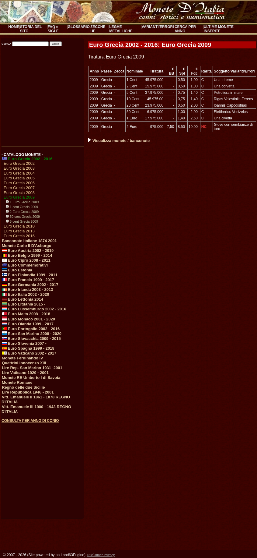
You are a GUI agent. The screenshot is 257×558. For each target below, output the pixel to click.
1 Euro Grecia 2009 (22, 202)
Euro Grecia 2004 (19, 173)
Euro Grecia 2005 (19, 178)
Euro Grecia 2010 (19, 226)
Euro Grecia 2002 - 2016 (27, 159)
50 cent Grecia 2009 (23, 216)
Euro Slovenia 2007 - (24, 343)
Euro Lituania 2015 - (23, 304)
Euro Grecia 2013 (19, 231)
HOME (13, 27)
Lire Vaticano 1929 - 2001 (25, 372)
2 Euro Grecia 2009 (22, 212)
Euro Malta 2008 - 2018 (26, 314)
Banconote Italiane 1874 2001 (29, 240)
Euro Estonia (17, 270)
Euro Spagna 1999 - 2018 (28, 348)
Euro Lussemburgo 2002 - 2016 (34, 309)
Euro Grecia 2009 (19, 197)
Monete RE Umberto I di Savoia (31, 377)
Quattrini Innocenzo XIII (24, 363)
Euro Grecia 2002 (19, 163)
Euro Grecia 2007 (19, 187)
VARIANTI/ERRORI (158, 27)
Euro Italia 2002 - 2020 (25, 294)
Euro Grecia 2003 (19, 168)
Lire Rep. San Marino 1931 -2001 (32, 368)
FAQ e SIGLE (53, 29)
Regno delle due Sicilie (23, 387)
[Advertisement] (42, 98)
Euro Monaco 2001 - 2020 (28, 319)
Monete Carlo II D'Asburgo (26, 245)
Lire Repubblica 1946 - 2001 (28, 392)
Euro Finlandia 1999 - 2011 (29, 275)
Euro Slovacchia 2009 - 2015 (31, 338)
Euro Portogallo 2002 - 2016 (31, 329)
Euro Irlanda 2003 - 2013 (27, 289)
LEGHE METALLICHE (120, 29)
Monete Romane (17, 382)
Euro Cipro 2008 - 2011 (26, 260)
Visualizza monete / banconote (119, 140)
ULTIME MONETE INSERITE (219, 29)
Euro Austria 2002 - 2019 (28, 250)
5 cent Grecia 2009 (22, 221)
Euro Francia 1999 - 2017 (28, 279)
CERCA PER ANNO (185, 29)
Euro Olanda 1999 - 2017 (28, 324)
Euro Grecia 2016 (19, 236)
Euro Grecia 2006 (19, 183)
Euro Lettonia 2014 (22, 299)
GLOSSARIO (79, 27)
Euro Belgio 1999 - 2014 (27, 255)
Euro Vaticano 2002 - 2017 (29, 353)
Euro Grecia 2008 (19, 192)
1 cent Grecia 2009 (22, 207)
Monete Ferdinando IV (22, 358)
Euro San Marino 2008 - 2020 (31, 333)
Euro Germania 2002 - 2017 (30, 284)
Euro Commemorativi (25, 265)
